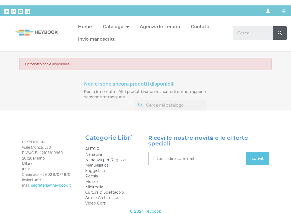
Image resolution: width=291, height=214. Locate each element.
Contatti (200, 26)
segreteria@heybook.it (51, 185)
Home (85, 26)
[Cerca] (171, 105)
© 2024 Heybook (145, 211)
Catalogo (116, 27)
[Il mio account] (268, 10)
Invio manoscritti (97, 39)
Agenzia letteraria (160, 26)
